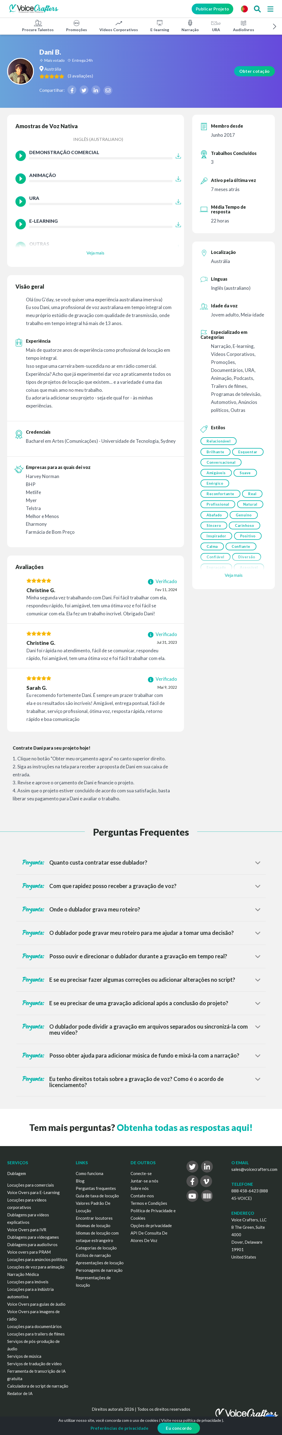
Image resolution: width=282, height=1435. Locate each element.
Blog (80, 1180)
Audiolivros (243, 25)
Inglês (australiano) (98, 139)
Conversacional (221, 475)
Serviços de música (24, 1356)
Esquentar (216, 464)
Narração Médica (23, 1274)
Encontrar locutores (94, 1218)
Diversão (247, 588)
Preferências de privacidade (120, 1428)
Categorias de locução (96, 1247)
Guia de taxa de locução (97, 1195)
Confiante (242, 577)
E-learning (159, 25)
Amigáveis (216, 486)
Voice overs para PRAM (29, 1251)
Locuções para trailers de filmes (36, 1333)
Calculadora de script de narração (37, 1385)
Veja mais (95, 252)
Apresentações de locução (100, 1262)
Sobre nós (140, 1188)
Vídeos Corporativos (118, 25)
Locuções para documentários (34, 1326)
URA (216, 25)
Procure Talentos (38, 25)
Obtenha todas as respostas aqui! (185, 1127)
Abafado (243, 531)
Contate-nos (142, 1195)
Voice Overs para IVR (26, 1229)
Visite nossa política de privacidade (191, 1420)
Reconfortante (220, 509)
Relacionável (219, 441)
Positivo (248, 565)
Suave (246, 486)
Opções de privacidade (151, 1225)
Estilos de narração (93, 1255)
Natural (214, 531)
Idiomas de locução (93, 1225)
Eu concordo (179, 1428)
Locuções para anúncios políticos (37, 1259)
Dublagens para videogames (33, 1237)
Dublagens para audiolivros (32, 1244)
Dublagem (16, 1173)
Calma (212, 577)
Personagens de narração (99, 1270)
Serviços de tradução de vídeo (34, 1363)
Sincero (244, 543)
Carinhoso (216, 554)
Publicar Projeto (207, 8)
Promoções (76, 25)
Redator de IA (19, 1393)
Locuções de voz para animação (35, 1266)
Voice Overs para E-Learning (33, 1192)
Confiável (215, 588)
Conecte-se (141, 1173)
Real (253, 509)
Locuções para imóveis (27, 1281)
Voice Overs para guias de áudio (36, 1304)
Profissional (218, 520)
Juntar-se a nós (144, 1180)
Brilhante (215, 452)
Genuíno (215, 543)
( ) (108, 75)
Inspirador (216, 565)
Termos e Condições (149, 1203)
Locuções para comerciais (30, 1184)
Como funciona (89, 1173)
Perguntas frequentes (96, 1188)
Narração (190, 25)
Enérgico (215, 497)
